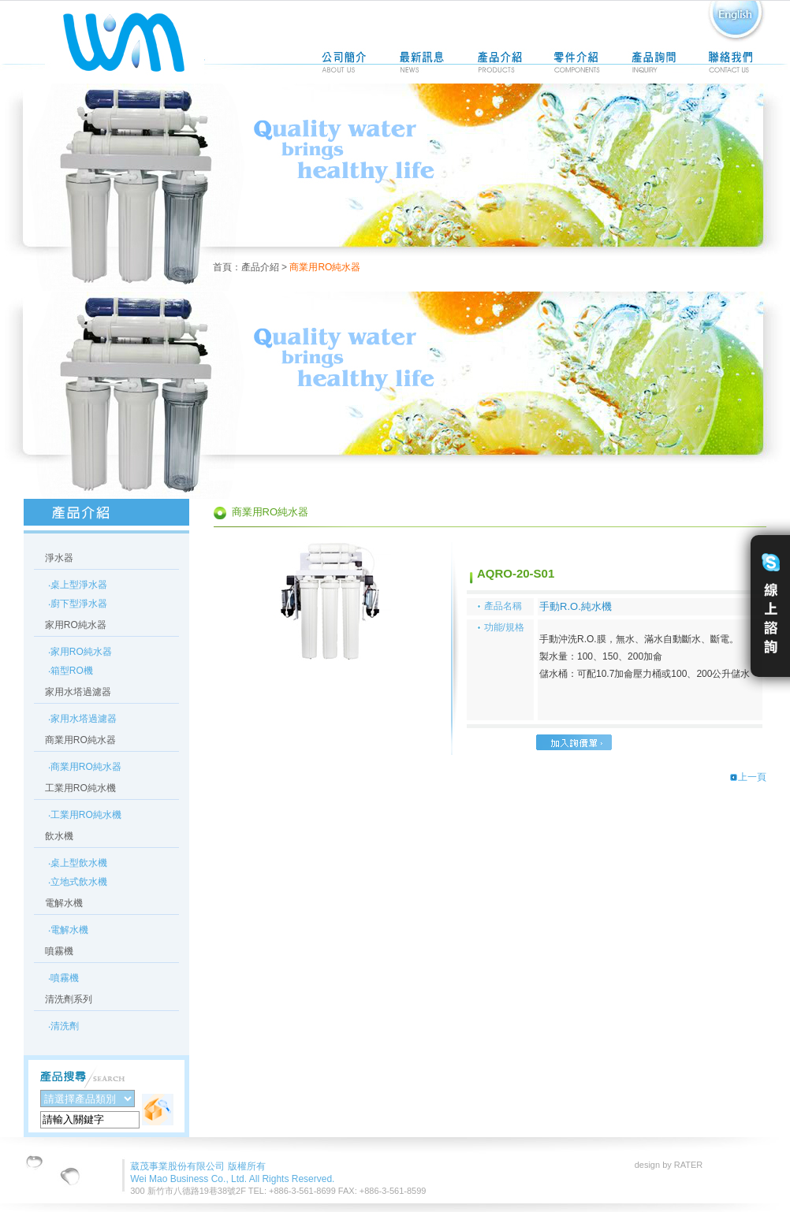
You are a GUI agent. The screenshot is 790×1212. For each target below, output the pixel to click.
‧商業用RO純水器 (84, 766)
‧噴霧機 (63, 977)
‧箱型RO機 (70, 670)
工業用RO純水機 (80, 788)
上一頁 (747, 777)
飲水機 (59, 836)
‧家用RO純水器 (80, 651)
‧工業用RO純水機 (84, 814)
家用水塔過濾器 (78, 691)
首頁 (222, 267)
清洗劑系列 (68, 999)
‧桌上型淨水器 (77, 584)
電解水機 (64, 903)
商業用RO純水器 (80, 739)
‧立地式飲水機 (77, 881)
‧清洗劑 (63, 1026)
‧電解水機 (68, 929)
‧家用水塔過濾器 (82, 718)
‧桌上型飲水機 (77, 862)
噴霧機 (59, 951)
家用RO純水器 (75, 624)
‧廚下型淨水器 (77, 603)
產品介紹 (260, 267)
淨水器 (59, 557)
